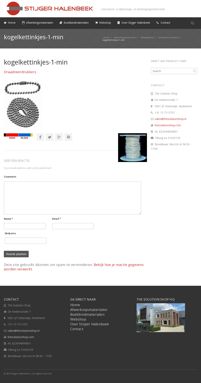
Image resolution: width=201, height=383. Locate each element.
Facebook (40, 137)
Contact (76, 329)
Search (194, 71)
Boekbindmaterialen (87, 314)
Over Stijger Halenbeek (89, 324)
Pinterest (68, 137)
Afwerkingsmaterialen (88, 309)
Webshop (78, 319)
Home (75, 304)
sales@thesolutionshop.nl (170, 119)
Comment (10, 176)
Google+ (59, 137)
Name (8, 218)
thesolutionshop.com (168, 125)
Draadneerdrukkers (20, 72)
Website (10, 233)
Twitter (49, 137)
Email (56, 218)
